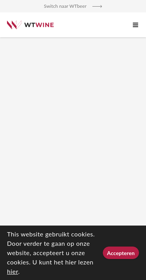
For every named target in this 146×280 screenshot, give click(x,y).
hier (12, 271)
